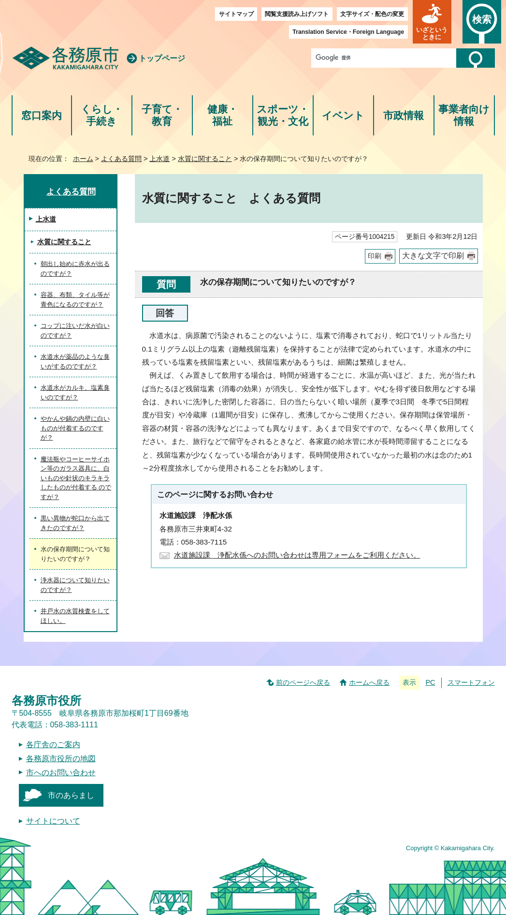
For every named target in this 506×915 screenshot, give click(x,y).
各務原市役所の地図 (61, 758)
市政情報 (403, 115)
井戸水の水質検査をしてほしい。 (75, 615)
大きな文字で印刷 (433, 255)
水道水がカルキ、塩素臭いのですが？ (75, 392)
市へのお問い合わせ (61, 772)
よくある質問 (121, 158)
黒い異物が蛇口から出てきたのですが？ (75, 523)
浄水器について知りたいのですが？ (75, 584)
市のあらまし (71, 795)
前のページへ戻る (303, 682)
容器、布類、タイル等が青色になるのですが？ (75, 299)
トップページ (162, 58)
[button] (432, 22)
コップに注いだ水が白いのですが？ (75, 330)
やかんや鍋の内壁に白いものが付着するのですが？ (75, 428)
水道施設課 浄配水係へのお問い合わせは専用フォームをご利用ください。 (297, 555)
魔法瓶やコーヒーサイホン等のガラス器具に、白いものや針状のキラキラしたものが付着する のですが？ (76, 478)
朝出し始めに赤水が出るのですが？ (75, 268)
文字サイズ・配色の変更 (372, 14)
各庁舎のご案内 (53, 744)
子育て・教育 (162, 115)
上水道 (159, 158)
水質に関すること (205, 158)
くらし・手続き (102, 115)
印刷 (374, 256)
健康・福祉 (222, 115)
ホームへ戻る (369, 682)
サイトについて (53, 821)
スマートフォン (471, 682)
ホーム (83, 158)
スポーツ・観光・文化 (283, 115)
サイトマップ (236, 14)
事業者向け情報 (464, 115)
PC (430, 682)
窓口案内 (41, 115)
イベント (343, 115)
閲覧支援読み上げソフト (297, 14)
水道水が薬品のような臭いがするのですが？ (75, 361)
